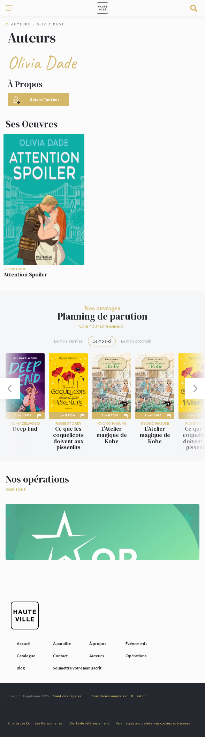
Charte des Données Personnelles (35, 723)
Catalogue (26, 655)
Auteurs (21, 24)
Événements (136, 643)
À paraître (62, 643)
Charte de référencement (89, 723)
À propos (97, 643)
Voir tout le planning (101, 327)
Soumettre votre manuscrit (77, 668)
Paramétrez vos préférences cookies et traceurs (152, 723)
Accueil (23, 643)
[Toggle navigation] (13, 8)
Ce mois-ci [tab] (101, 341)
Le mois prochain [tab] (136, 341)
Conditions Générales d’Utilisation (119, 696)
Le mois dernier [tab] (68, 341)
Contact (60, 655)
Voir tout (16, 490)
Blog (21, 668)
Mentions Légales (67, 696)
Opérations (136, 655)
